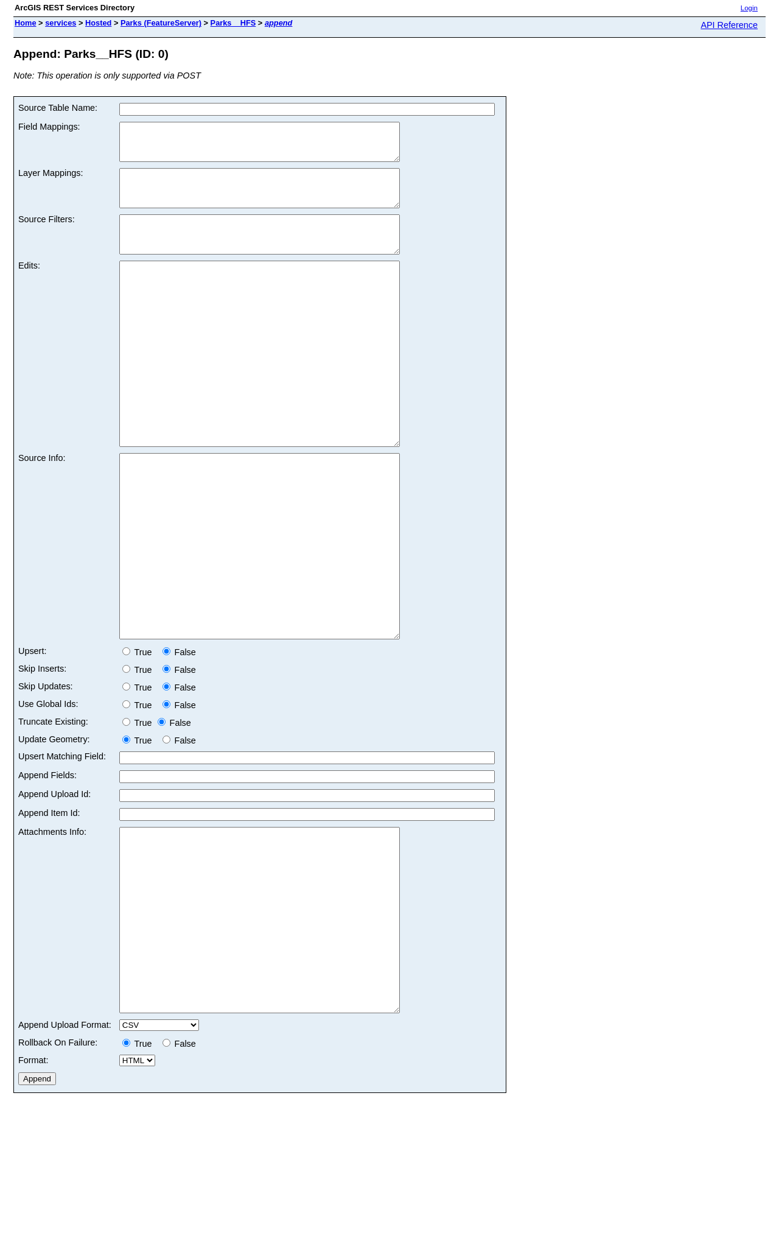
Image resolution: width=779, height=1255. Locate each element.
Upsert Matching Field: (62, 851)
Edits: (29, 287)
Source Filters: (46, 234)
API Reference (729, 25)
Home (26, 22)
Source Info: (42, 516)
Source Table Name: (57, 108)
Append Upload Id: (54, 889)
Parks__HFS (233, 22)
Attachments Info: (52, 927)
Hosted (98, 22)
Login (749, 8)
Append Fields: (47, 870)
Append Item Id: (49, 908)
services (60, 22)
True (139, 747)
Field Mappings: (49, 127)
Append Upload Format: (64, 1156)
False (179, 747)
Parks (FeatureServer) (161, 22)
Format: (33, 1192)
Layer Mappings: (50, 180)
